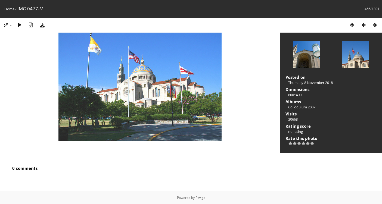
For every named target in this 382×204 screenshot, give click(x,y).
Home (9, 9)
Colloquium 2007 (301, 107)
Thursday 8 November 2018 (310, 82)
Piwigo (200, 197)
